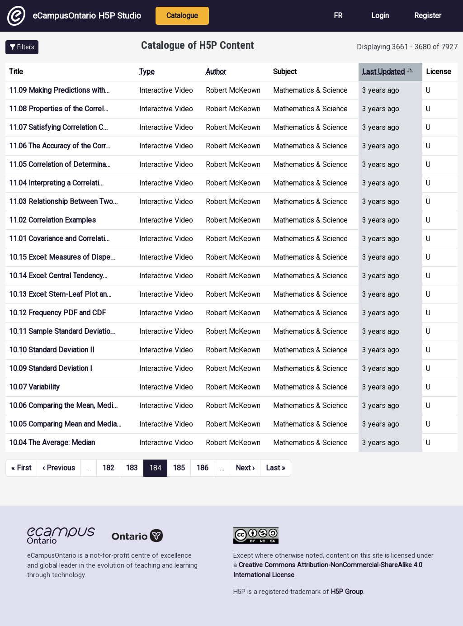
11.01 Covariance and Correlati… (59, 238)
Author (216, 71)
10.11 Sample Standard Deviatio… (62, 331)
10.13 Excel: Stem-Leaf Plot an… (60, 294)
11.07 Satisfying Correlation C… (58, 127)
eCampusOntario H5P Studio (74, 16)
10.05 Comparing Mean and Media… (65, 424)
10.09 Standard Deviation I (50, 368)
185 (179, 468)
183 (132, 468)
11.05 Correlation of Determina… (59, 164)
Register (427, 15)
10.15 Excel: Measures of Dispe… (62, 257)
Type (147, 71)
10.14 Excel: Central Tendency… (58, 275)
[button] (21, 47)
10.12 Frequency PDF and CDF (57, 312)
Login (380, 15)
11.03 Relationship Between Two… (63, 201)
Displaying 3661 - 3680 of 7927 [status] (407, 47)
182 (108, 468)
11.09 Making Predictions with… (59, 90)
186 (202, 468)
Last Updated (387, 71)
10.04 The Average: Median (52, 442)
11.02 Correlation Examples (52, 220)
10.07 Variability (34, 387)
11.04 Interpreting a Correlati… (56, 183)
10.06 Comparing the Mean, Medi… (63, 405)
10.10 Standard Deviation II (51, 350)
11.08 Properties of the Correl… (58, 108)
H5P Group (347, 592)
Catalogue (182, 15)
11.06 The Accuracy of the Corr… (59, 146)
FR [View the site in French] (338, 15)
